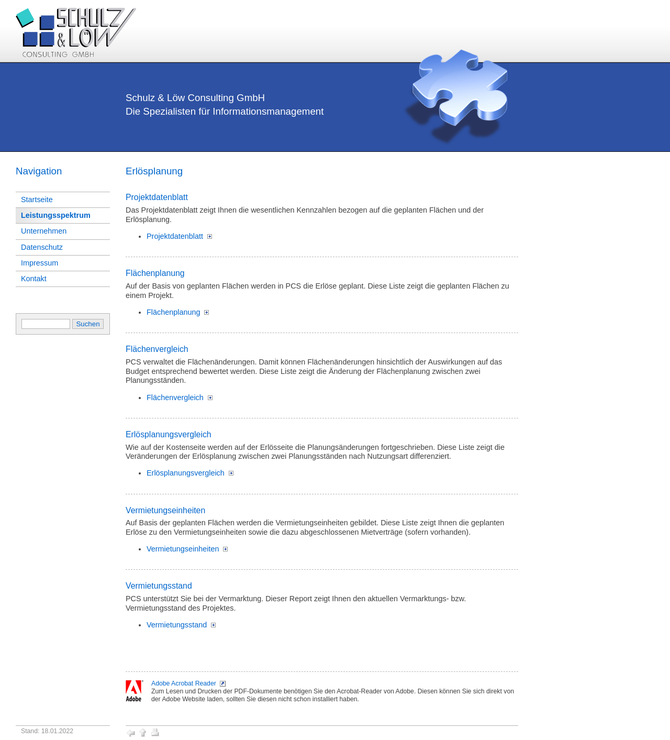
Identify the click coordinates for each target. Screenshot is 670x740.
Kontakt (34, 278)
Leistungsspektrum (56, 215)
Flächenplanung (173, 312)
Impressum (39, 263)
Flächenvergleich (175, 397)
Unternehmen (43, 231)
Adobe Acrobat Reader (183, 683)
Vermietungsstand (177, 625)
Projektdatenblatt (175, 236)
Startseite (37, 199)
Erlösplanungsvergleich (186, 473)
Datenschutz (42, 247)
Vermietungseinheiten (183, 549)
